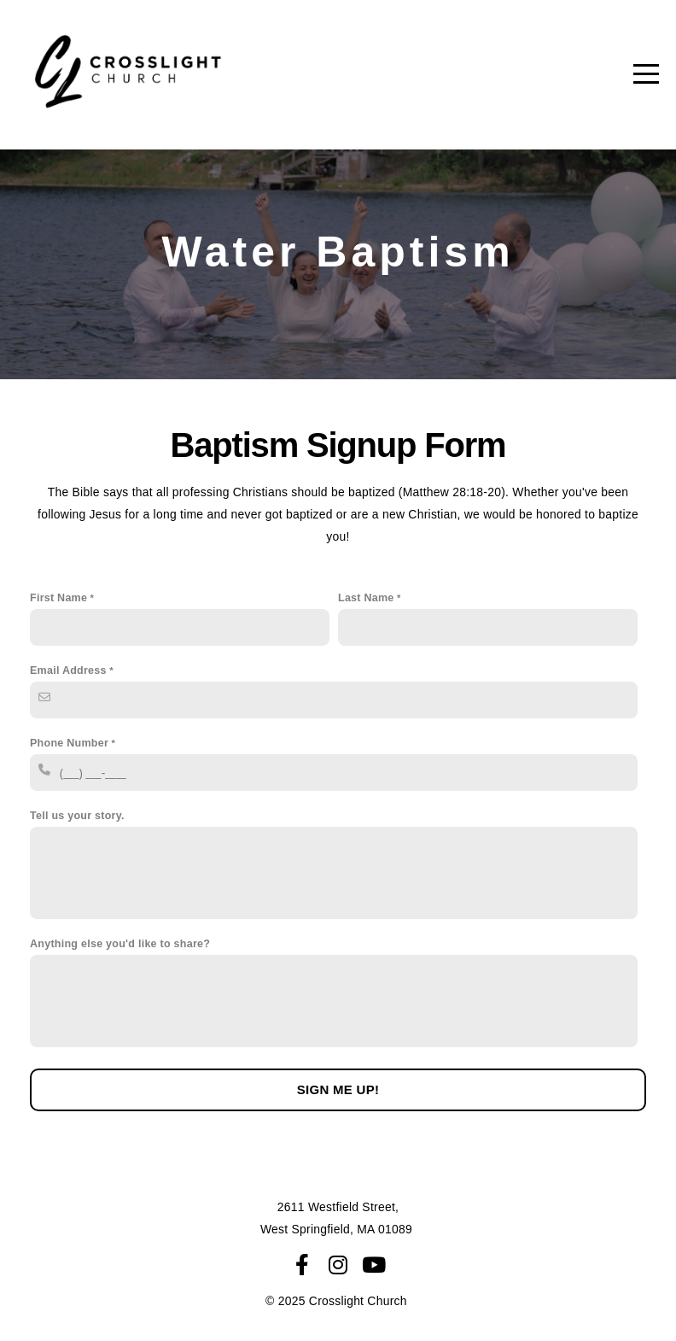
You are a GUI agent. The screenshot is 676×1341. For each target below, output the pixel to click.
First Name (58, 598)
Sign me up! (338, 1089)
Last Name (366, 598)
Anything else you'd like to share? (120, 944)
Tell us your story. (77, 816)
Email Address (68, 670)
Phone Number (69, 743)
